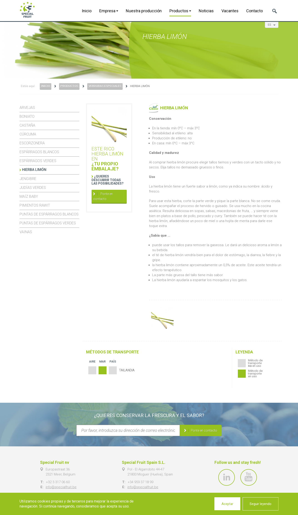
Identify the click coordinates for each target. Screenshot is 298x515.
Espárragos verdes (38, 161)
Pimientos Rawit (35, 205)
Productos (180, 10)
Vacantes (229, 10)
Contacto (254, 10)
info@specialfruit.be (61, 487)
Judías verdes (33, 187)
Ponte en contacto (103, 196)
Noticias (206, 10)
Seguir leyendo (260, 504)
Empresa (108, 10)
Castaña (27, 125)
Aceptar (227, 504)
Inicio (87, 10)
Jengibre (28, 179)
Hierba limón (34, 170)
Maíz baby (29, 196)
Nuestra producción (144, 10)
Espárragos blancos (39, 152)
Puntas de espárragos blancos (49, 214)
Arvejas (27, 107)
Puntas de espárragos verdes (48, 223)
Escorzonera (32, 143)
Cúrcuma (28, 134)
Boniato (27, 116)
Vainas (26, 232)
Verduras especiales (105, 86)
